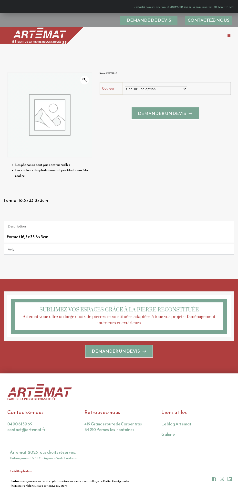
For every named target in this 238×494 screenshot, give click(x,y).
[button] (226, 35)
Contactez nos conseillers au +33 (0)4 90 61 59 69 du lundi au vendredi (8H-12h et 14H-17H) (162, 6)
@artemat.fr (33, 429)
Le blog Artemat (176, 424)
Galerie (168, 434)
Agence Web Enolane (60, 458)
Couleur (108, 92)
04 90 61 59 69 (19, 424)
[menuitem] (208, 20)
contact (14, 429)
